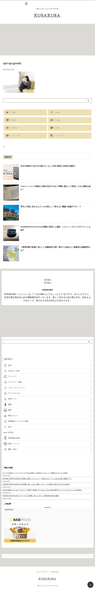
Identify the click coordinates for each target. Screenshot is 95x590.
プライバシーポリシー (42, 572)
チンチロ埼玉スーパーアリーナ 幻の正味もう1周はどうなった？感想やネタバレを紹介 (35, 473)
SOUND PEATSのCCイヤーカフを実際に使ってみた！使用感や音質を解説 (31, 496)
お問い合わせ (55, 572)
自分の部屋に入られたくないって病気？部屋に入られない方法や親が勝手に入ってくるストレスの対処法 (42, 490)
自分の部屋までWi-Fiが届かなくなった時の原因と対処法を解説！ (48, 166)
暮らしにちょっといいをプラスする (47, 586)
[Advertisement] (47, 39)
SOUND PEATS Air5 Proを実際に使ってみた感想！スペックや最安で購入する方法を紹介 (36, 484)
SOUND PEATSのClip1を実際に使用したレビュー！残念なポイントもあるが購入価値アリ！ (37, 479)
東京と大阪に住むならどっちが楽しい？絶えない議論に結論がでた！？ (51, 207)
